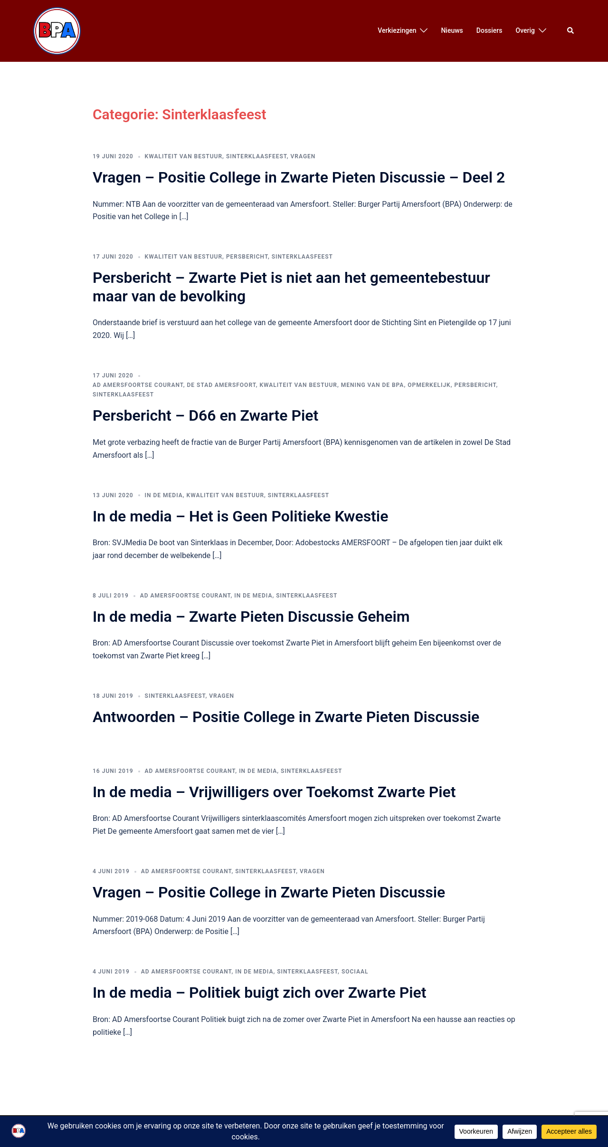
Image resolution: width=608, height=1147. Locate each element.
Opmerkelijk (429, 385)
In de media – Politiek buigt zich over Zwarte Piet (259, 992)
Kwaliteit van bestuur (183, 156)
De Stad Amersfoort (221, 385)
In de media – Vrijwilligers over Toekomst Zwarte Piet (274, 792)
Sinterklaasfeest (256, 156)
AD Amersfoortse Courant (138, 385)
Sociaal (355, 971)
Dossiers (489, 30)
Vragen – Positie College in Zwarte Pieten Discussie (269, 892)
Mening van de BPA (372, 385)
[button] (571, 31)
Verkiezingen (397, 30)
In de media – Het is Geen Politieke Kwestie (240, 516)
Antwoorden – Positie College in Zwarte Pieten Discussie (286, 717)
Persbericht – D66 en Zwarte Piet (205, 415)
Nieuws (452, 30)
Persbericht (247, 256)
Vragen (303, 156)
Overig (525, 30)
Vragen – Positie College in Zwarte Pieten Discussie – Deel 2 (299, 177)
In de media (164, 495)
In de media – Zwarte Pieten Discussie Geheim (251, 616)
